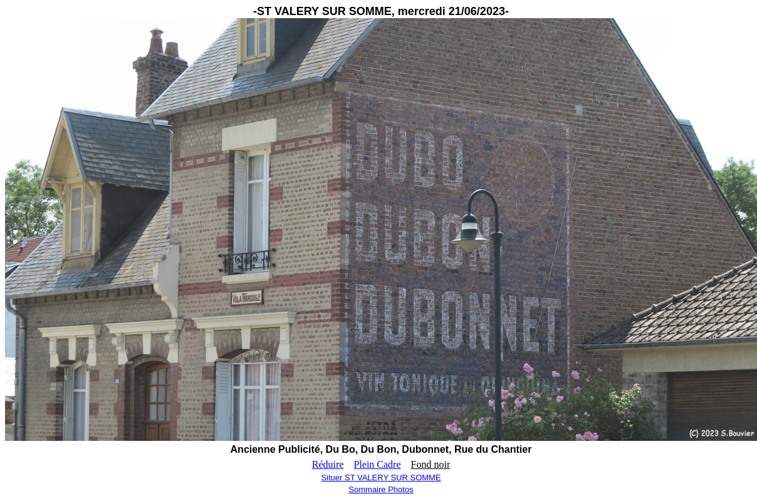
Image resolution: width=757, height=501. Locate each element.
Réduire (328, 464)
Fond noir (431, 464)
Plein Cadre (376, 464)
